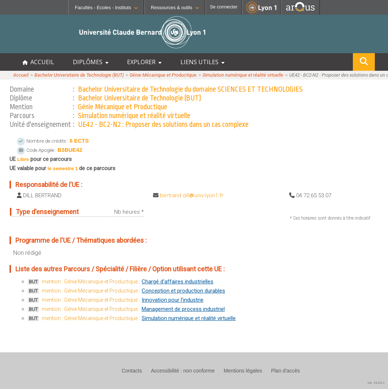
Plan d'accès (285, 371)
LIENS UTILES (202, 62)
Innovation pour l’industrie (173, 300)
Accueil (21, 75)
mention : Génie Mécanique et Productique (90, 282)
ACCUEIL (38, 62)
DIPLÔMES (90, 62)
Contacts (132, 371)
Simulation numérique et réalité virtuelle (242, 75)
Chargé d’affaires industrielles (177, 281)
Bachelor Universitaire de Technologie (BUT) (79, 75)
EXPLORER (144, 62)
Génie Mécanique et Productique (163, 75)
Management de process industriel (183, 309)
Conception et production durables (183, 290)
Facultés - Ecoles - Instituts (106, 7)
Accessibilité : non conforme (182, 371)
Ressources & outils (175, 7)
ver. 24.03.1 (376, 383)
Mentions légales (243, 371)
